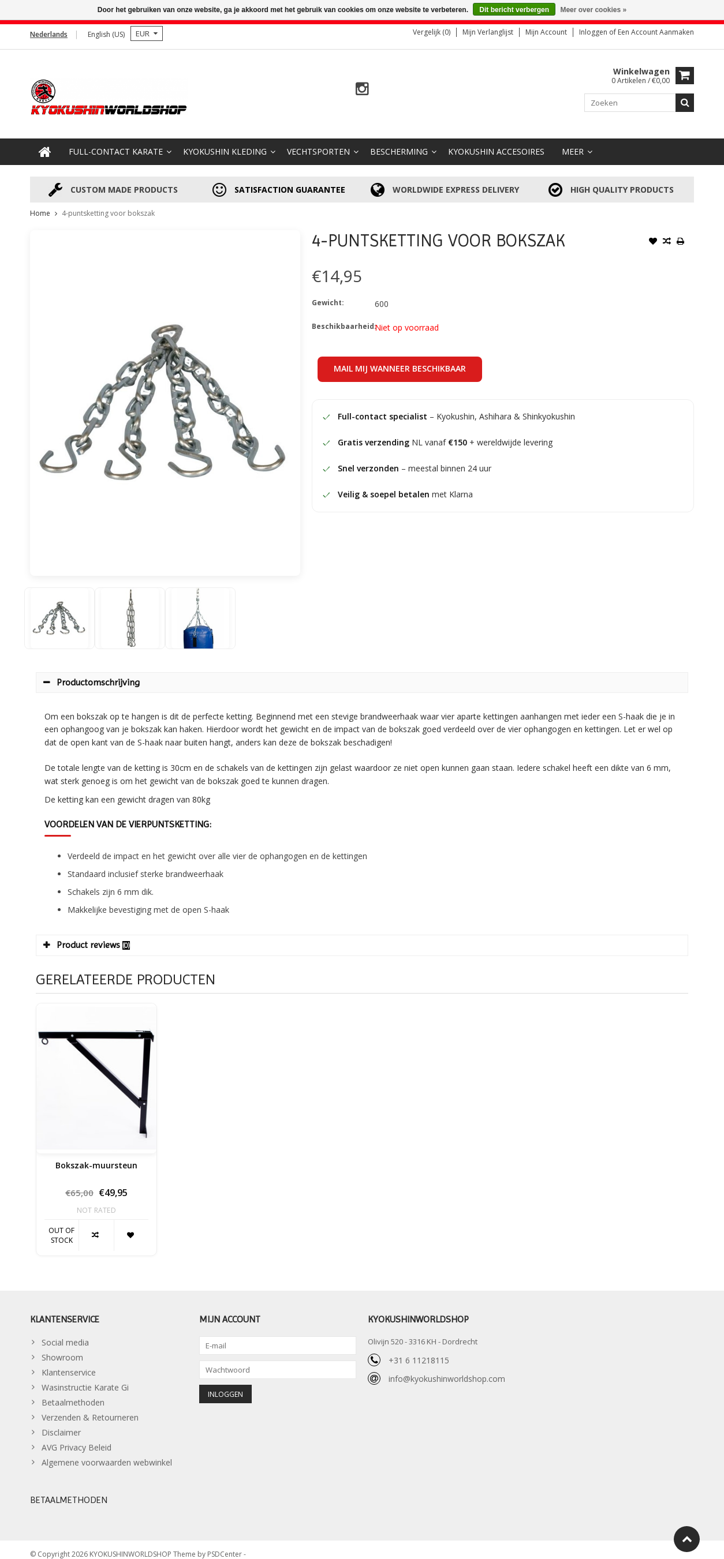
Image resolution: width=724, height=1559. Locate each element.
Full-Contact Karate (116, 142)
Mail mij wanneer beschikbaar (400, 359)
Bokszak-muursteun (96, 1156)
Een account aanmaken (656, 32)
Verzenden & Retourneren (90, 1408)
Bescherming (399, 142)
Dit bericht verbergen (514, 10)
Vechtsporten (318, 142)
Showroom (62, 1348)
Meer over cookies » (593, 10)
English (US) (106, 34)
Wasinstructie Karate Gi (85, 1378)
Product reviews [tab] (86, 935)
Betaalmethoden (73, 1393)
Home (40, 204)
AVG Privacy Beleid (76, 1438)
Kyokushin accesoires (496, 142)
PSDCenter (225, 1545)
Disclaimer (61, 1423)
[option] (59, 609)
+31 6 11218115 (419, 1351)
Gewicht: (328, 293)
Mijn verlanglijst (487, 32)
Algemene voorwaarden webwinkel (107, 1453)
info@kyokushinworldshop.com (447, 1369)
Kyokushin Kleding (225, 142)
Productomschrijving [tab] (91, 673)
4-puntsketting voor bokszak (108, 204)
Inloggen (594, 32)
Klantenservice (69, 1363)
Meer (573, 142)
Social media (65, 1333)
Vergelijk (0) (431, 32)
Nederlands (49, 34)
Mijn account (546, 32)
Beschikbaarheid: (341, 317)
